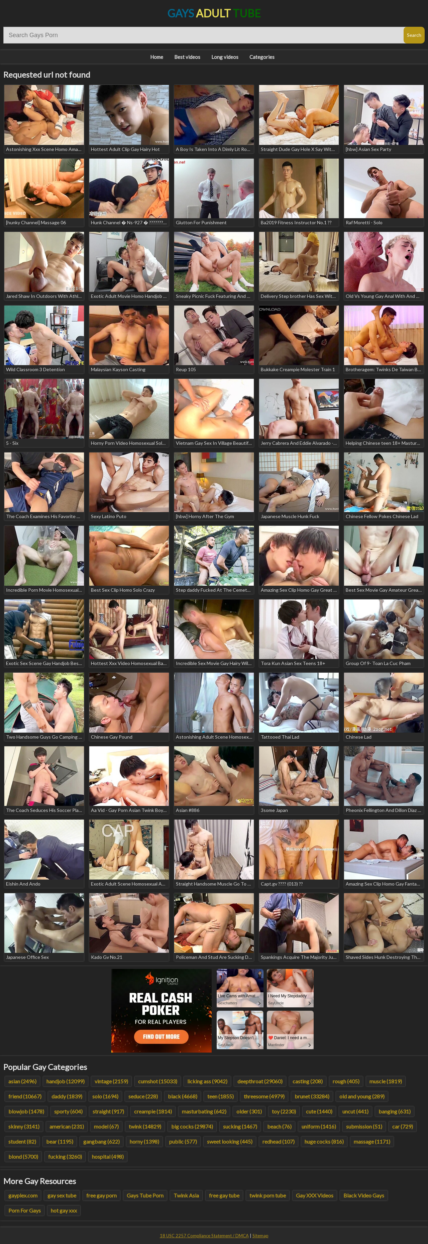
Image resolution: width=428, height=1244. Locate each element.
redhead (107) (278, 1141)
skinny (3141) (23, 1126)
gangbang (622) (101, 1141)
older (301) (249, 1111)
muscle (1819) (385, 1081)
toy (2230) (284, 1111)
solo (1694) (105, 1096)
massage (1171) (372, 1141)
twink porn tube (267, 1195)
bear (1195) (59, 1141)
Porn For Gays (24, 1210)
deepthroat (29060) (260, 1081)
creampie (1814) (153, 1111)
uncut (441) (355, 1111)
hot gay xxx (64, 1210)
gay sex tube (61, 1195)
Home (156, 57)
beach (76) (279, 1126)
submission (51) (364, 1126)
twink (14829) (145, 1126)
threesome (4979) (264, 1096)
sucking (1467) (240, 1126)
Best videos (187, 57)
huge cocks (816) (324, 1141)
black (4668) (182, 1096)
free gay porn (101, 1195)
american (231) (66, 1126)
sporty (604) (68, 1111)
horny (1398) (144, 1141)
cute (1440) (319, 1111)
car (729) (402, 1126)
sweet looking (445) (229, 1141)
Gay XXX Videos (314, 1195)
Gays (214, 13)
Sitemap (260, 1235)
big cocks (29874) (192, 1126)
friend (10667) (24, 1096)
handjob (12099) (65, 1081)
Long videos (224, 57)
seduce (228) (143, 1096)
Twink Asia (186, 1195)
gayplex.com (22, 1195)
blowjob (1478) (26, 1111)
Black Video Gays (363, 1195)
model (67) (106, 1126)
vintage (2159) (111, 1081)
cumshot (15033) (157, 1081)
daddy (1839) (66, 1096)
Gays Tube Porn (145, 1195)
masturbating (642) (204, 1111)
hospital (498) (108, 1156)
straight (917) (108, 1111)
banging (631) (395, 1111)
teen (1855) (220, 1096)
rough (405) (346, 1081)
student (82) (22, 1141)
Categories (262, 57)
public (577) (183, 1141)
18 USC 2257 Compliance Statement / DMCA (204, 1235)
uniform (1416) (319, 1126)
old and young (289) (362, 1096)
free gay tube (224, 1195)
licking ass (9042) (207, 1081)
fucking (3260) (65, 1156)
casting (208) (308, 1081)
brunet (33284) (312, 1096)
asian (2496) (22, 1081)
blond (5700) (23, 1156)
